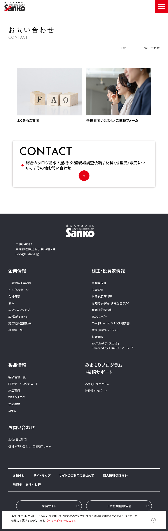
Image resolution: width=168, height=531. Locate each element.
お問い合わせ (21, 427)
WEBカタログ (16, 397)
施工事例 (14, 390)
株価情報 (97, 337)
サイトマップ (42, 475)
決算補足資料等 (102, 296)
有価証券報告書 (102, 310)
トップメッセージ (18, 290)
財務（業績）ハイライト (105, 330)
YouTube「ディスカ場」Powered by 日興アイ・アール (113, 345)
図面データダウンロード (23, 384)
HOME (123, 48)
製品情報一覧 (17, 377)
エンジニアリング (19, 310)
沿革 (11, 303)
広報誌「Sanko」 (18, 316)
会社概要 (14, 296)
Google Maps (27, 254)
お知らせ (18, 475)
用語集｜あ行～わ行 (27, 485)
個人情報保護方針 (115, 475)
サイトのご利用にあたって (76, 475)
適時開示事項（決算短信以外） (111, 303)
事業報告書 (99, 283)
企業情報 (17, 270)
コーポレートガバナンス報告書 (111, 323)
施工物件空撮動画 (20, 323)
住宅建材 (14, 404)
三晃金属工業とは (19, 283)
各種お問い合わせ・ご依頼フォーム (29, 446)
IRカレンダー (100, 316)
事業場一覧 (15, 330)
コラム (12, 411)
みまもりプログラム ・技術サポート (103, 368)
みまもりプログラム (97, 384)
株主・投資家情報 (108, 270)
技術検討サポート (96, 391)
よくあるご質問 (17, 440)
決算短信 (97, 290)
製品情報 (17, 365)
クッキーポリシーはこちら (61, 520)
